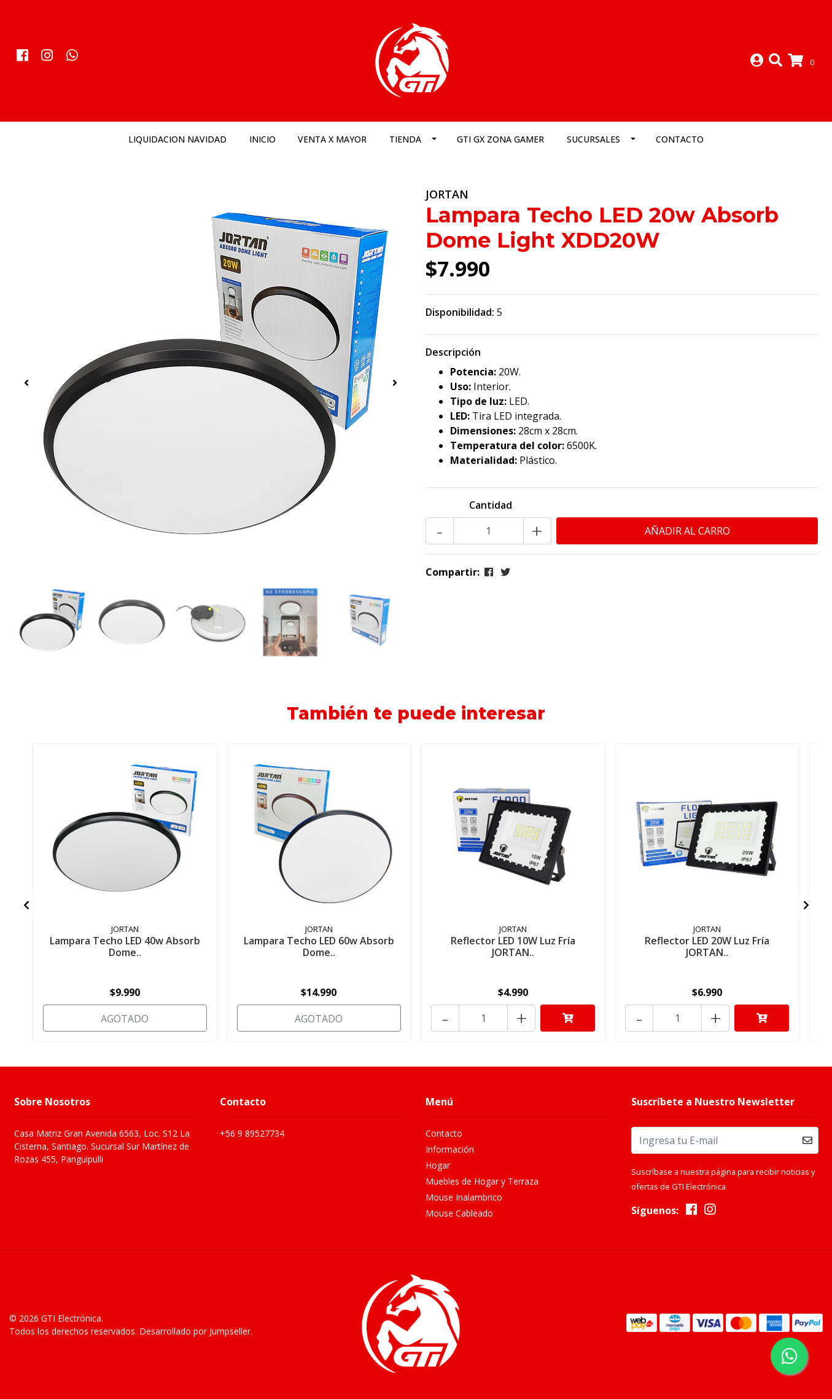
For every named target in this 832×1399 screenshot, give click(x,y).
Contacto (680, 139)
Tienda (405, 139)
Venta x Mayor (332, 139)
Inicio (262, 139)
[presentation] (26, 382)
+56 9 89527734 (252, 1133)
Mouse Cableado (459, 1213)
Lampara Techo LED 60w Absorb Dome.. (319, 946)
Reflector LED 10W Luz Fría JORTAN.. (513, 946)
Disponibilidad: (460, 312)
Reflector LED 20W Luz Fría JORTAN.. (707, 946)
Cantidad (490, 505)
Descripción (453, 352)
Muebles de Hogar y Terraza (482, 1181)
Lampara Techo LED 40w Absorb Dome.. (125, 946)
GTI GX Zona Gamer (500, 139)
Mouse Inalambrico (464, 1197)
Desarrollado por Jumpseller (195, 1331)
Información (450, 1149)
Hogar (438, 1165)
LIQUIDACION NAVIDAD (177, 139)
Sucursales (593, 139)
